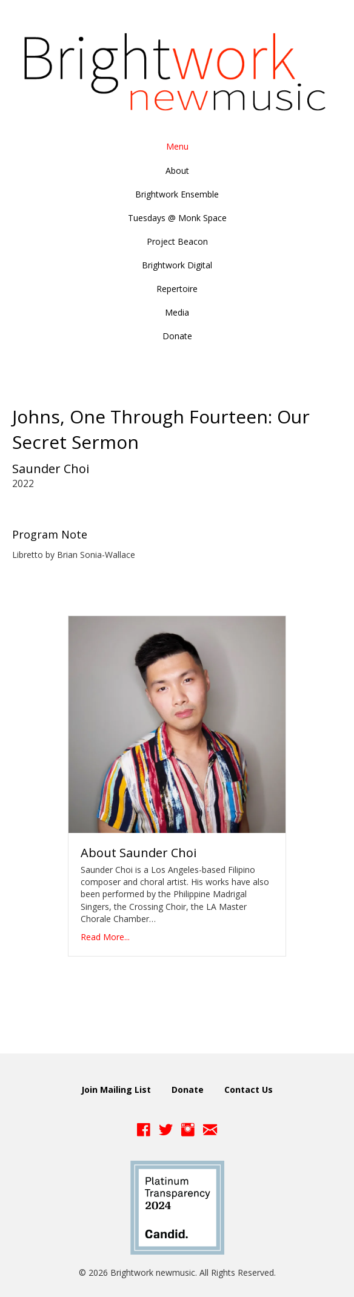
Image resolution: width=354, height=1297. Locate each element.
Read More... (105, 937)
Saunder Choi (50, 468)
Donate (188, 1089)
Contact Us (248, 1089)
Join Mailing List (116, 1089)
